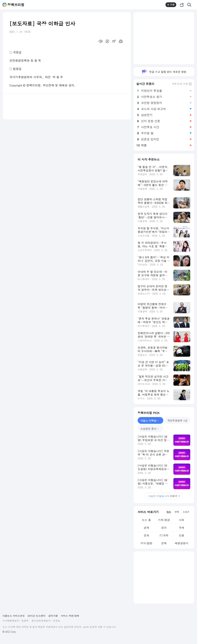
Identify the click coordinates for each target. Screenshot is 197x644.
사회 (181, 520)
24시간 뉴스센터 (36, 615)
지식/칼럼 (146, 543)
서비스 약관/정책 (70, 615)
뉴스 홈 (146, 520)
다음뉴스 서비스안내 (14, 615)
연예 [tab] (177, 511)
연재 (164, 543)
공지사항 (53, 615)
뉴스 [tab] (168, 511)
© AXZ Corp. (10, 631)
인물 (181, 535)
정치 (164, 528)
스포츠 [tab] (186, 511)
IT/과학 (164, 535)
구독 (171, 4)
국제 (181, 528)
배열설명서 (181, 543)
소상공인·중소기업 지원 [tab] (151, 428)
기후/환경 (164, 520)
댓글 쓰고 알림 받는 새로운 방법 (164, 72)
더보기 (164, 496)
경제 (146, 528)
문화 (146, 535)
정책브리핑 (15, 4)
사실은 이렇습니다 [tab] (150, 420)
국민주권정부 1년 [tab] (177, 420)
